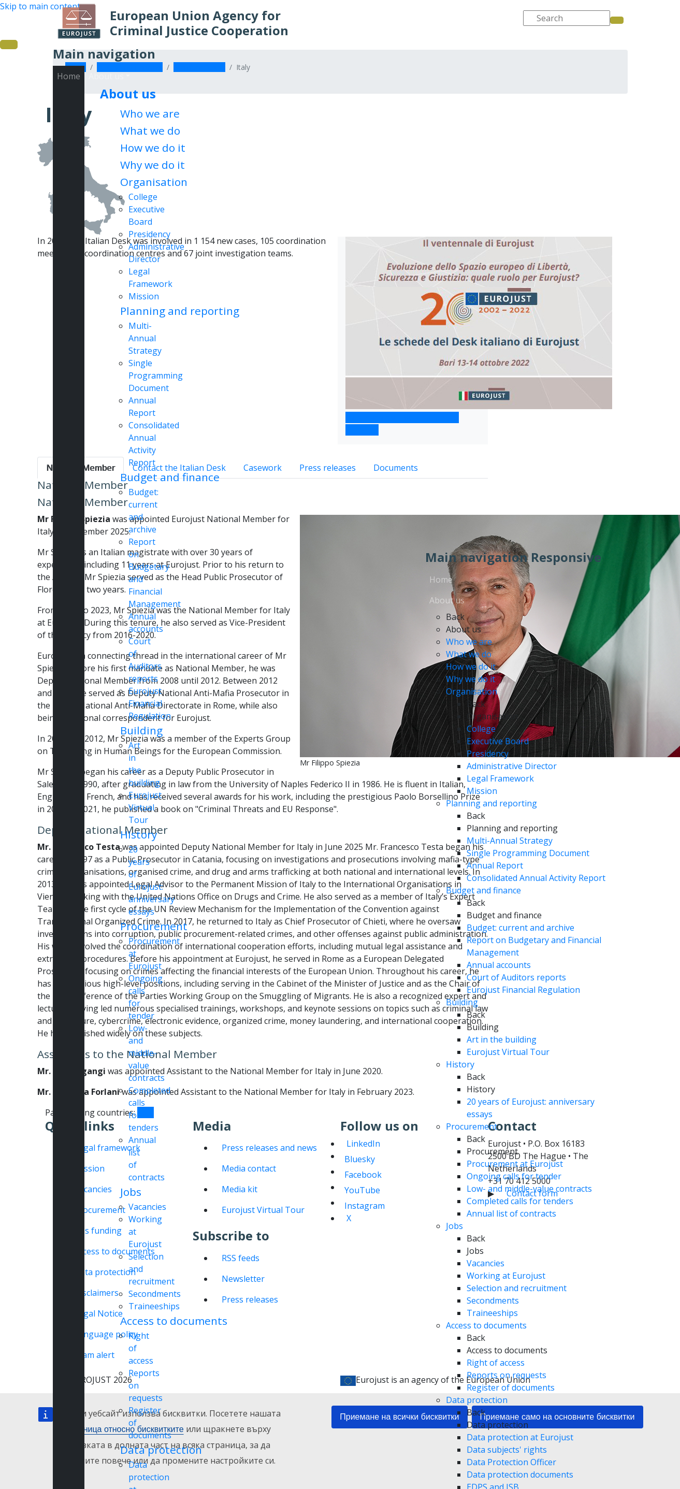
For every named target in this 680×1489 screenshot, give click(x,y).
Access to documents (173, 1320)
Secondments (154, 1293)
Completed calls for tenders (520, 1201)
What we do (150, 130)
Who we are (150, 113)
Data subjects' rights (507, 1449)
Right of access (496, 1362)
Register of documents (511, 1387)
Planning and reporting (179, 310)
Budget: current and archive (520, 927)
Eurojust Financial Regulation (149, 703)
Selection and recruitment (517, 1288)
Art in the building (502, 1039)
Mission (143, 296)
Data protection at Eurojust (520, 1437)
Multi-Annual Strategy (145, 338)
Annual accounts (499, 965)
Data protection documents (520, 1474)
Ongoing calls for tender (514, 1176)
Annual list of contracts (511, 1213)
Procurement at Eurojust (515, 1163)
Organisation (153, 182)
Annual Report (495, 865)
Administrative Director (512, 766)
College (142, 197)
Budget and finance (170, 477)
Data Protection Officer (511, 1462)
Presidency (149, 234)
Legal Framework (500, 778)
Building (141, 730)
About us (128, 93)
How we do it (152, 147)
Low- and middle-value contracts (146, 1052)
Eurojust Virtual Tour (145, 807)
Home (68, 76)
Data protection (161, 1449)
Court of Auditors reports (516, 977)
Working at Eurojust (506, 1275)
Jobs (130, 1191)
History (138, 834)
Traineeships (154, 1306)
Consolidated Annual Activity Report (536, 878)
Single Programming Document (155, 375)
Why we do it (152, 164)
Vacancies (147, 1206)
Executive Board (498, 741)
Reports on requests (506, 1375)
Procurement (153, 926)
